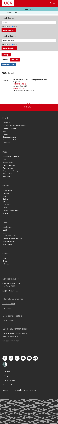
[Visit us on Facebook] (4, 358)
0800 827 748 (7, 284)
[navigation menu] (54, 3)
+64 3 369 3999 (8, 286)
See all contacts (8, 321)
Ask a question (7, 308)
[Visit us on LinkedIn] (17, 358)
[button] (29, 9)
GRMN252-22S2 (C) (20, 84)
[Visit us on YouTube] (29, 358)
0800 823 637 (15, 336)
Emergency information (10, 341)
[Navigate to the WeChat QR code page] (23, 358)
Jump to (5, 59)
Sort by (5, 55)
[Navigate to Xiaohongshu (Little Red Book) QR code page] (35, 358)
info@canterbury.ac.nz (10, 291)
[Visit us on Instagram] (11, 358)
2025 (9, 27)
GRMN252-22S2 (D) (20, 88)
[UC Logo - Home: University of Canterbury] (8, 3)
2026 (15, 27)
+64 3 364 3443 (8, 304)
